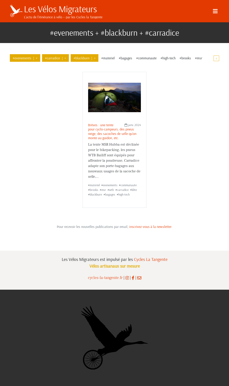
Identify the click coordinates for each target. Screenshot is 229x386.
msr (103, 190)
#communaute (146, 58)
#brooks (185, 58)
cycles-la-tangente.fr (105, 277)
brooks (94, 190)
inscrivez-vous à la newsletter (150, 226)
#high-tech (168, 58)
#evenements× (25, 58)
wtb (111, 190)
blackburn (96, 194)
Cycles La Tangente (151, 259)
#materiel (108, 58)
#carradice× (55, 58)
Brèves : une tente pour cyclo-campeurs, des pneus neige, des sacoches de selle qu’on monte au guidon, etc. (112, 131)
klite (134, 190)
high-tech (124, 194)
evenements (110, 185)
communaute (129, 185)
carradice (123, 190)
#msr (198, 58)
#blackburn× (84, 58)
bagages (110, 194)
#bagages (125, 58)
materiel (95, 185)
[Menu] (215, 11)
